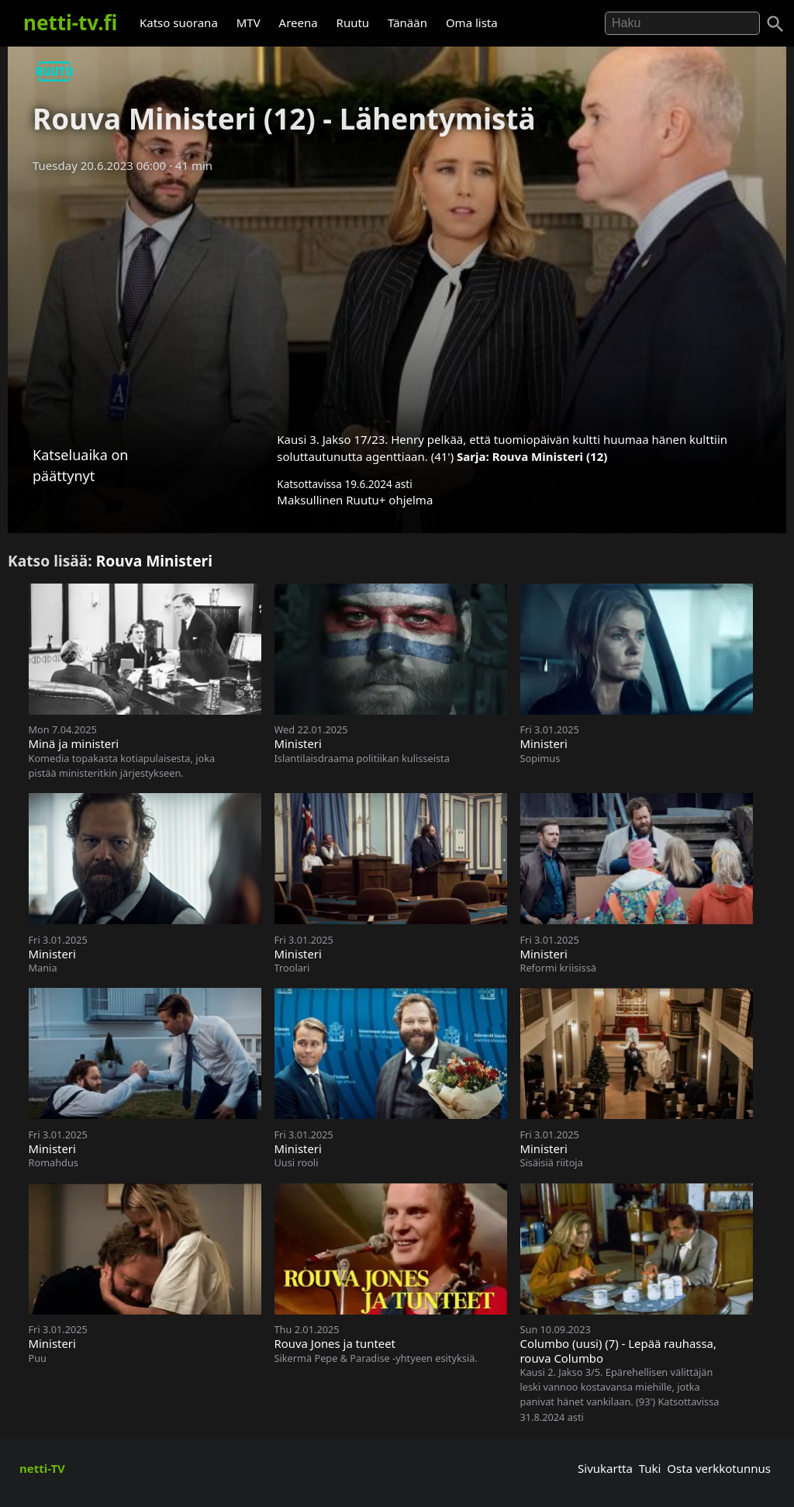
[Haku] (775, 24)
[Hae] (682, 23)
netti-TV (42, 1468)
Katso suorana (179, 22)
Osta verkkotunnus (719, 1468)
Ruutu (353, 22)
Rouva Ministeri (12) (550, 456)
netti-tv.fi (70, 22)
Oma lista (472, 22)
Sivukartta (605, 1468)
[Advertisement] (397, 297)
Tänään (407, 22)
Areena (298, 22)
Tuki (650, 1468)
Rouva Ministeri (154, 560)
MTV (248, 22)
